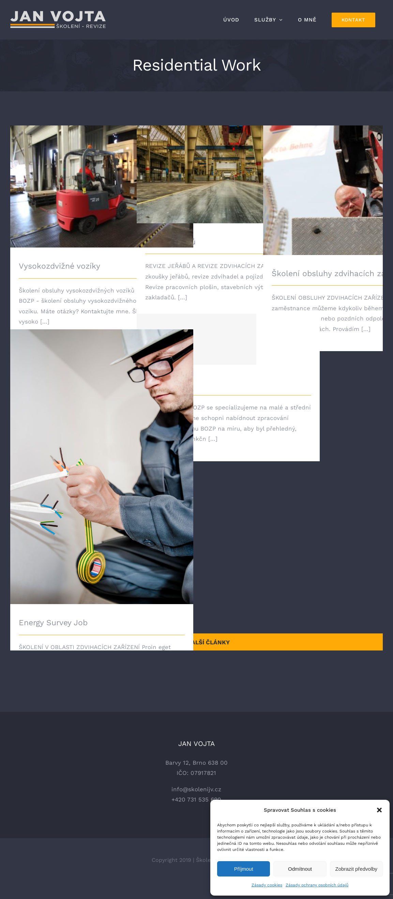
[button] (379, 810)
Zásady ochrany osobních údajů (317, 885)
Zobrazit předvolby (356, 869)
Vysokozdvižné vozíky (59, 266)
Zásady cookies (267, 885)
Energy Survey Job (53, 622)
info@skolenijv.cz (196, 805)
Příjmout (243, 869)
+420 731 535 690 (196, 816)
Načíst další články (197, 642)
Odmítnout (300, 869)
